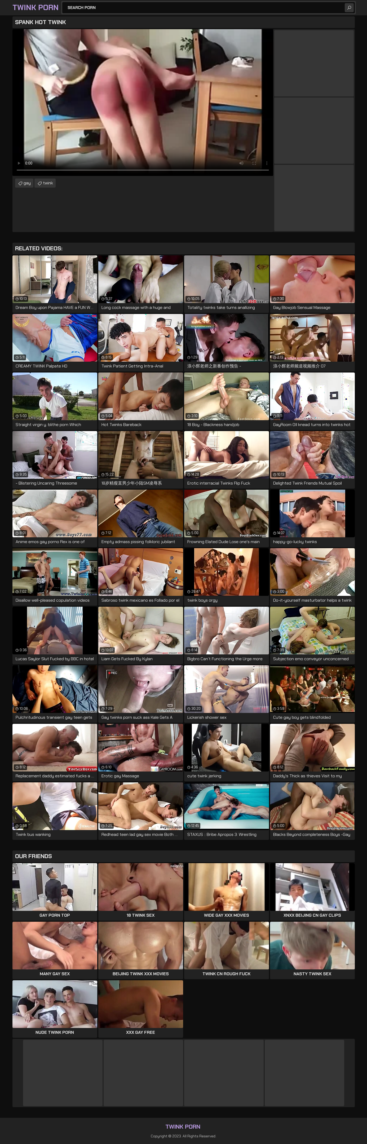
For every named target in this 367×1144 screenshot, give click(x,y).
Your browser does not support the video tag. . (142, 102)
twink (48, 183)
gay (27, 183)
